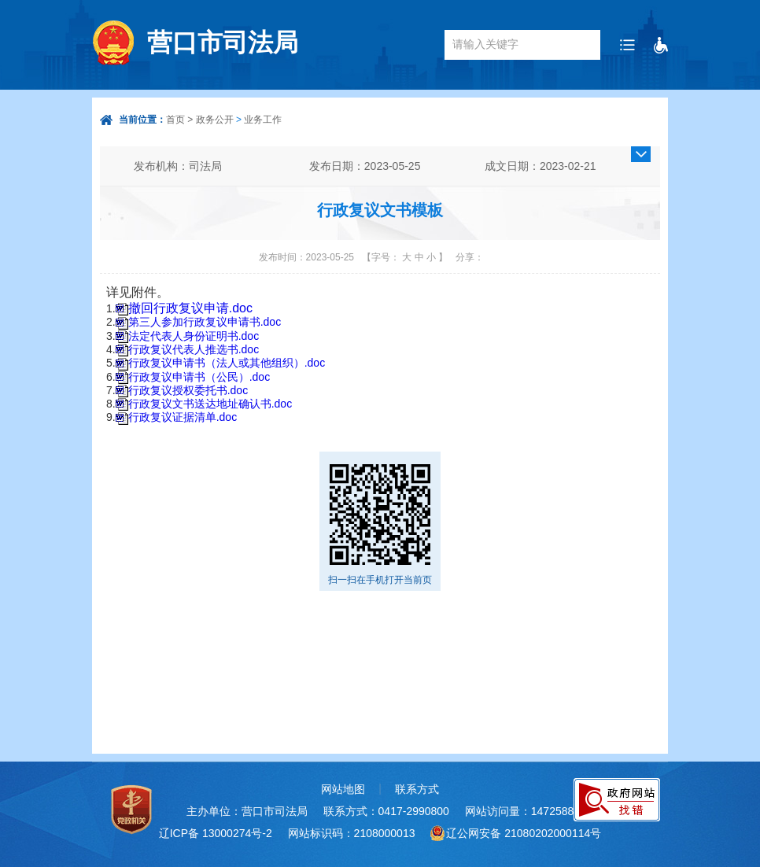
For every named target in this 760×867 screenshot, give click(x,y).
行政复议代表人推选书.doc (193, 349)
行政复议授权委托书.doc (188, 390)
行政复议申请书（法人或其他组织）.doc (226, 362)
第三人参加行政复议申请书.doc (204, 321)
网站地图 (343, 789)
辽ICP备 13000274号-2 (215, 833)
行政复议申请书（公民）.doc (199, 377)
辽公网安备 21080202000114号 (523, 833)
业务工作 (263, 119)
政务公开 (215, 119)
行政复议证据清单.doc (182, 417)
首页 (175, 119)
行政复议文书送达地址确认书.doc (210, 403)
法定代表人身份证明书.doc (193, 336)
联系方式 (417, 789)
